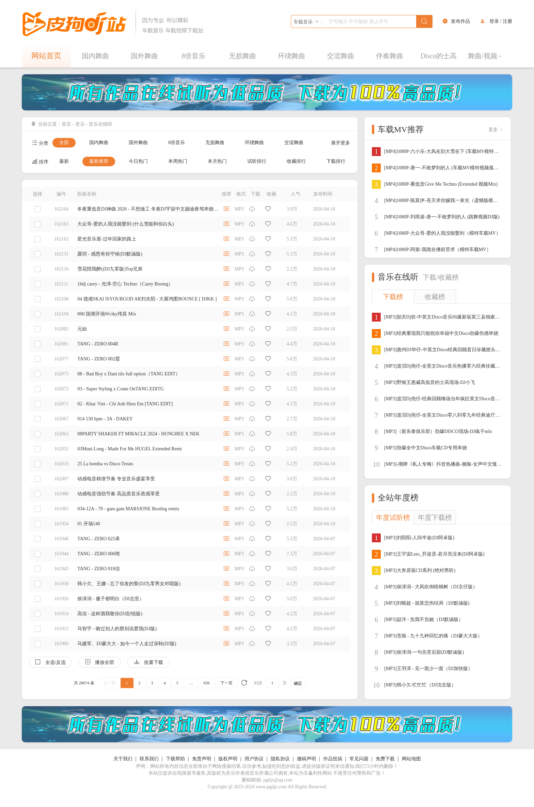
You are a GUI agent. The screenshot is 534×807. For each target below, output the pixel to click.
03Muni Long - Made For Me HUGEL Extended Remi (129, 448)
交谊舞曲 (340, 56)
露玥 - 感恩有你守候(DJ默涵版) (109, 254)
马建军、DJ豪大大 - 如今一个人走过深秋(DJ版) (126, 643)
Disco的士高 (439, 56)
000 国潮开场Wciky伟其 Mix (106, 313)
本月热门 (217, 161)
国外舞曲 (144, 56)
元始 (82, 328)
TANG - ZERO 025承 (98, 538)
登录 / (495, 21)
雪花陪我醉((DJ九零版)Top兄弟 (109, 268)
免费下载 (385, 758)
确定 (298, 683)
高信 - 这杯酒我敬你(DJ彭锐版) (109, 613)
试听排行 (256, 161)
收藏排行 (296, 161)
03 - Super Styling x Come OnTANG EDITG (120, 388)
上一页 (109, 683)
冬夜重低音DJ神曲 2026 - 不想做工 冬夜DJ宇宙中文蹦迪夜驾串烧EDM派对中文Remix (147, 209)
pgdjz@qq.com (278, 779)
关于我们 (122, 758)
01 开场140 (88, 523)
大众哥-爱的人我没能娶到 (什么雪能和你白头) (125, 224)
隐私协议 (280, 758)
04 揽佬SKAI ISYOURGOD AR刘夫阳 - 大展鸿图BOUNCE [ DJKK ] (147, 298)
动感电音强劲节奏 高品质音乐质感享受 (118, 493)
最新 (64, 161)
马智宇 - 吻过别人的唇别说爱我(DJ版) (117, 628)
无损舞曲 (242, 56)
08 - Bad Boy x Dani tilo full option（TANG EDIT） (128, 373)
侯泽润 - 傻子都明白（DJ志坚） (110, 598)
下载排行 (335, 161)
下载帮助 (175, 758)
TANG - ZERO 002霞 (98, 358)
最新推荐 (98, 161)
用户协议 (254, 758)
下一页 (226, 683)
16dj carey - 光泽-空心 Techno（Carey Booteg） (125, 283)
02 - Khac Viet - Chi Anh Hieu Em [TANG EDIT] (125, 403)
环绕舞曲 (291, 56)
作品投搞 (332, 758)
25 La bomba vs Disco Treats (105, 463)
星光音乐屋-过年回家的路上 (106, 239)
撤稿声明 (306, 758)
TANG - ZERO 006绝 (98, 553)
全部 (64, 142)
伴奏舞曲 (389, 56)
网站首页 (46, 55)
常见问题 (358, 758)
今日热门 (138, 161)
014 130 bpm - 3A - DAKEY (105, 418)
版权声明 (227, 758)
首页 (66, 124)
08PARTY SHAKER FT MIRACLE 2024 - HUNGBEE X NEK (138, 433)
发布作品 (460, 21)
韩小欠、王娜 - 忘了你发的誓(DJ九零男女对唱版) (128, 583)
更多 (495, 129)
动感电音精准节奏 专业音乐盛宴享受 (116, 478)
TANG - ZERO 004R (97, 343)
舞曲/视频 (485, 56)
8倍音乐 (193, 56)
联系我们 (149, 758)
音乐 (80, 124)
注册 (507, 21)
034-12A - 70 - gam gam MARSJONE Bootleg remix (128, 508)
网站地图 (411, 758)
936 (207, 683)
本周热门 (177, 161)
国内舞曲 (95, 56)
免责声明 (201, 758)
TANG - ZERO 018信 (98, 568)
